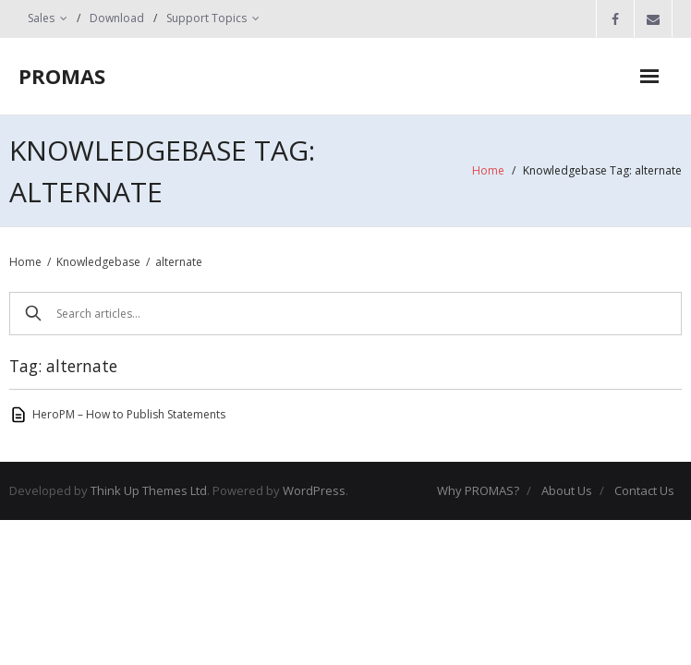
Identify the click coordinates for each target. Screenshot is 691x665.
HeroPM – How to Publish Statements (128, 414)
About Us (566, 490)
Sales (41, 18)
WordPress (314, 490)
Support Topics (206, 18)
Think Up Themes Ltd (149, 490)
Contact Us (644, 490)
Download (117, 18)
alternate (178, 262)
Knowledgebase (98, 262)
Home (488, 170)
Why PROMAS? (478, 490)
